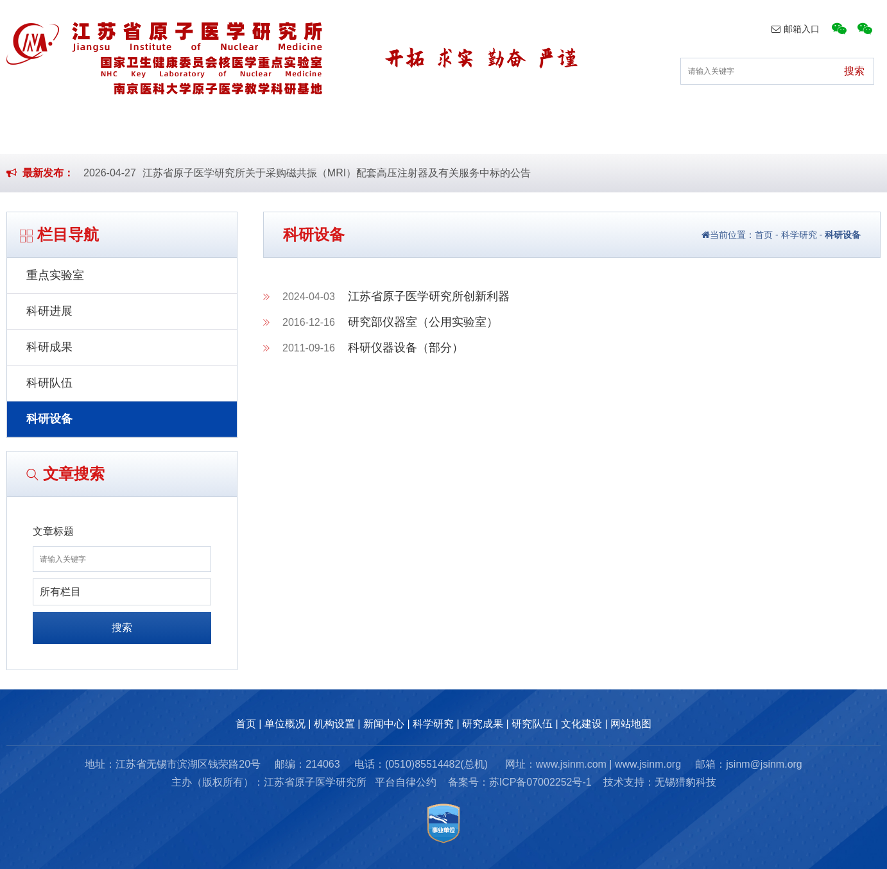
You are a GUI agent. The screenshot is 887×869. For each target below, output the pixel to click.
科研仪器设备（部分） (405, 347)
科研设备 (49, 418)
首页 (94, 133)
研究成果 (582, 133)
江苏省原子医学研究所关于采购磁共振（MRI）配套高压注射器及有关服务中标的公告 (336, 172)
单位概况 (183, 133)
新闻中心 (383, 133)
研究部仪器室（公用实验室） (423, 322)
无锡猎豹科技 (685, 782)
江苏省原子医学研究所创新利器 (429, 296)
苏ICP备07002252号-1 (540, 782)
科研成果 (49, 347)
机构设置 (283, 133)
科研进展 (49, 311)
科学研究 (483, 133)
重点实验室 (55, 275)
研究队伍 (682, 133)
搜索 (122, 627)
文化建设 (782, 133)
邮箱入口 (795, 29)
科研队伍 (49, 382)
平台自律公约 (405, 782)
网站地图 (630, 723)
